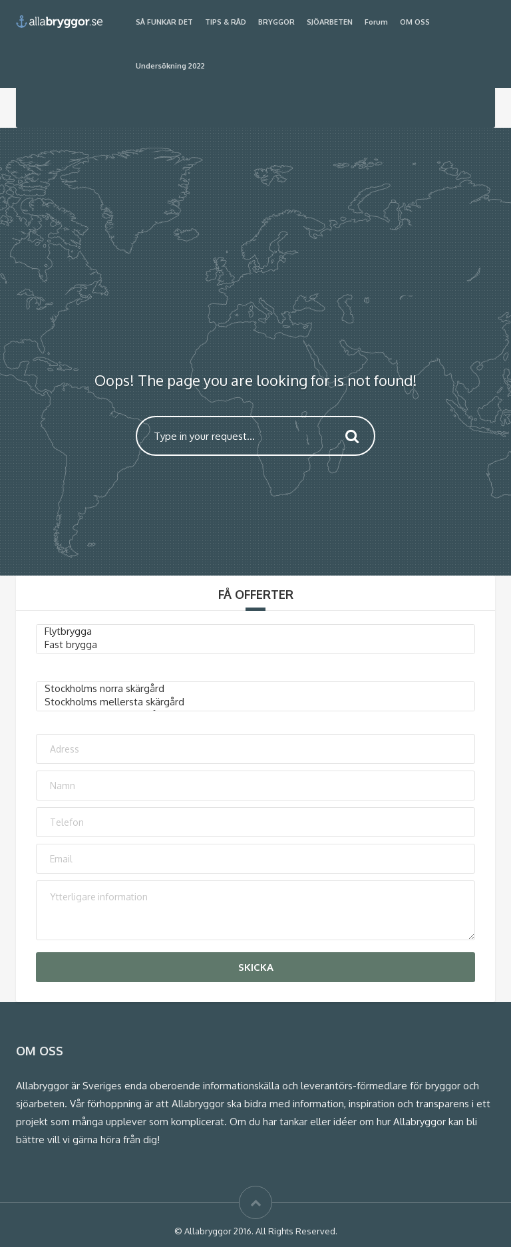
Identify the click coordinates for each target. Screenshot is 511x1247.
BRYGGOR (276, 22)
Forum (376, 22)
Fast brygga (255, 644)
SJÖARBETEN (330, 22)
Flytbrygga (255, 631)
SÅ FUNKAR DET (164, 22)
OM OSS (415, 22)
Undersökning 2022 (170, 66)
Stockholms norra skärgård (255, 688)
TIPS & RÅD (225, 22)
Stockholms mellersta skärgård (255, 702)
